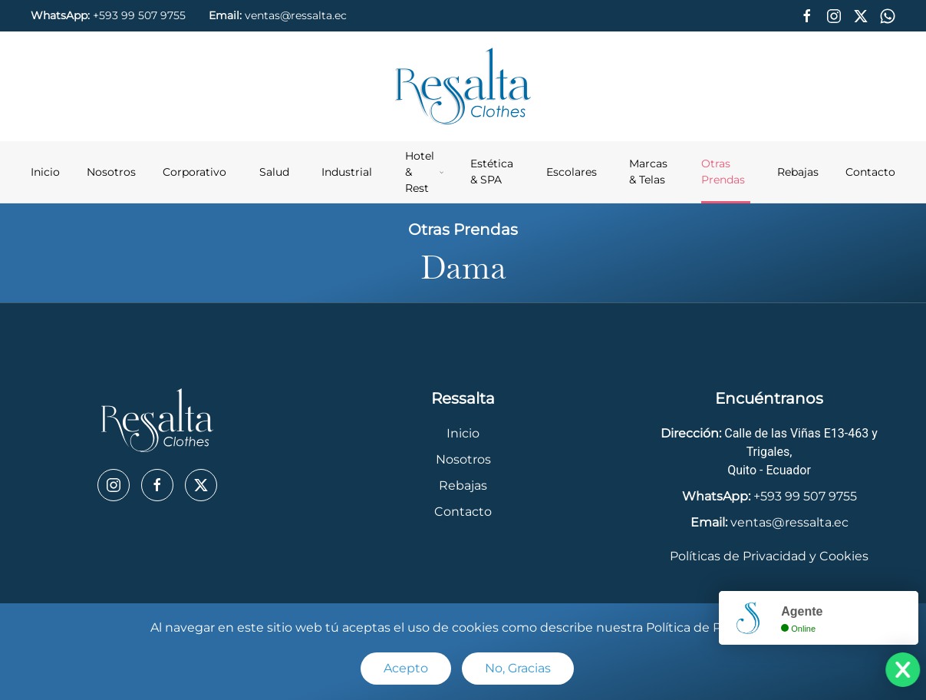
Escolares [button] (571, 172)
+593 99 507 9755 (139, 15)
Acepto (406, 668)
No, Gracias (518, 668)
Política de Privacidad (711, 627)
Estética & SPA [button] (491, 172)
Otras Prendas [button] (723, 172)
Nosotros (111, 172)
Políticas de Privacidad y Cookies (769, 556)
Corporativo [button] (194, 172)
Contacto (870, 172)
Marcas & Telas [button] (651, 172)
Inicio (45, 172)
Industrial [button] (346, 172)
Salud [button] (274, 172)
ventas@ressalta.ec (296, 15)
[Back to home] (463, 86)
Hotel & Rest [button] (424, 172)
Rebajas (798, 172)
